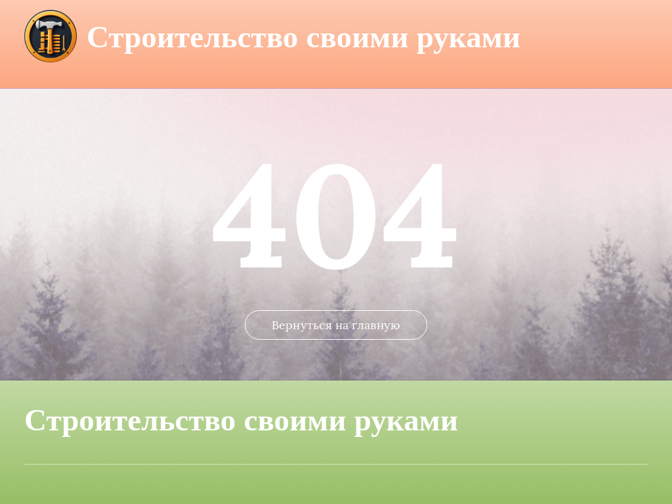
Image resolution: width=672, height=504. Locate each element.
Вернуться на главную (336, 324)
